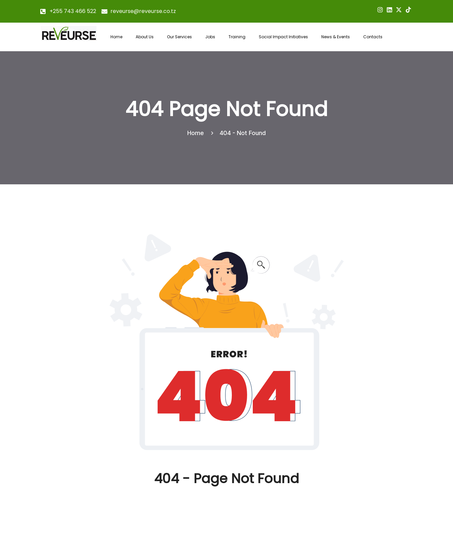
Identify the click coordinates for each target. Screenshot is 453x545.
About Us (145, 37)
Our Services (179, 37)
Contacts (372, 37)
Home (116, 37)
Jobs (210, 37)
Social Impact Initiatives (283, 37)
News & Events (335, 37)
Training (236, 37)
